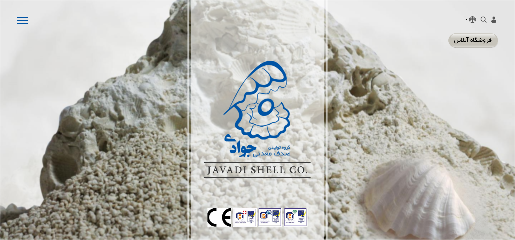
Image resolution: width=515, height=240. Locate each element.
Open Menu (23, 20)
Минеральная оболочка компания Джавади (257, 119)
